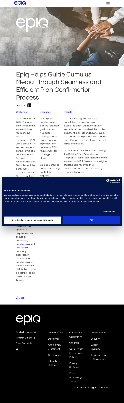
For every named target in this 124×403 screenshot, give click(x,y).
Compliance (54, 355)
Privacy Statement (75, 365)
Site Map (74, 343)
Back (20, 298)
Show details (109, 211)
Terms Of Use (55, 332)
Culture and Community (75, 334)
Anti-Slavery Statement (54, 347)
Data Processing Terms (75, 377)
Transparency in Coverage (98, 357)
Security (95, 339)
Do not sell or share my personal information (32, 220)
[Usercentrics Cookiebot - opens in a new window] (108, 181)
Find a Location (26, 332)
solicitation (22, 244)
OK (91, 220)
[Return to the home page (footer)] (20, 3)
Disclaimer (53, 339)
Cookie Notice (98, 332)
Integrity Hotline (52, 363)
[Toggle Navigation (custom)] (108, 4)
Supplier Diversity (95, 347)
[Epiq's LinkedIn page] (17, 349)
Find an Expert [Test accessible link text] (25, 337)
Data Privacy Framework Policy (76, 353)
